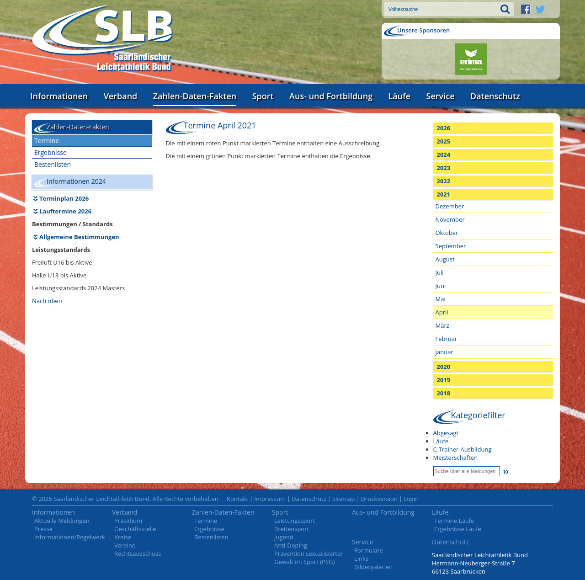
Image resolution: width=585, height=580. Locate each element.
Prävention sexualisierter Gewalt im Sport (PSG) (308, 557)
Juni (441, 286)
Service (440, 95)
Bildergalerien (373, 567)
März (442, 325)
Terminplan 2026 (64, 198)
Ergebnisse (50, 152)
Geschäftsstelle (135, 529)
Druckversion (379, 499)
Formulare (368, 550)
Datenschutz (495, 95)
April (442, 312)
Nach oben (47, 301)
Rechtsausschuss (137, 553)
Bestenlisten (52, 164)
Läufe (399, 95)
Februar (446, 339)
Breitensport (291, 529)
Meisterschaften (455, 457)
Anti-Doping (290, 545)
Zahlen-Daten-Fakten (194, 95)
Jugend (283, 537)
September (451, 246)
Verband (121, 95)
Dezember (450, 206)
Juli (440, 272)
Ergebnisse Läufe (457, 529)
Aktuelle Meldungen (62, 520)
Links (361, 558)
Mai (441, 299)
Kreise (122, 537)
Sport (263, 95)
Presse (43, 529)
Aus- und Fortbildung (330, 95)
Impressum (270, 499)
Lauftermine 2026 (65, 211)
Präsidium (128, 520)
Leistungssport (294, 520)
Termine (46, 140)
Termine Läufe (454, 520)
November (450, 219)
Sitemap (343, 499)
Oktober (447, 233)
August (445, 259)
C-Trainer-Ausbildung (462, 449)
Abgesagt (446, 433)
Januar (444, 352)
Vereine (124, 545)
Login (411, 499)
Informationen (59, 95)
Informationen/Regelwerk (69, 537)
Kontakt (237, 499)
